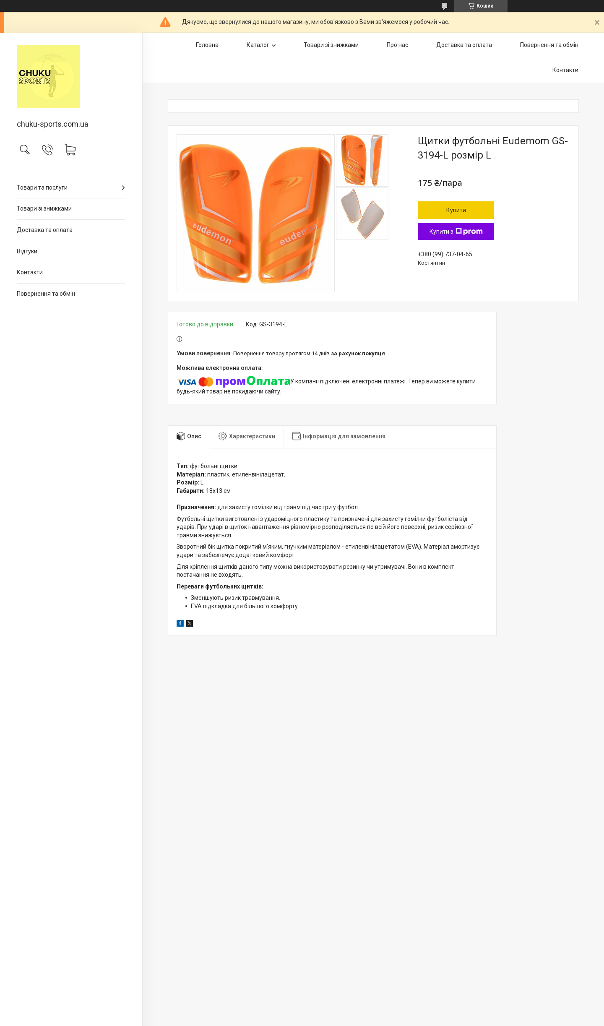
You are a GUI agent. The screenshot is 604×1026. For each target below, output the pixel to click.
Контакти (30, 272)
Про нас (397, 45)
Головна (207, 45)
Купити (456, 210)
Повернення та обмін (46, 293)
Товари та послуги (42, 187)
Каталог (258, 45)
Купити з (456, 231)
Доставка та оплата (45, 230)
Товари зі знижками (44, 208)
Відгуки (27, 251)
